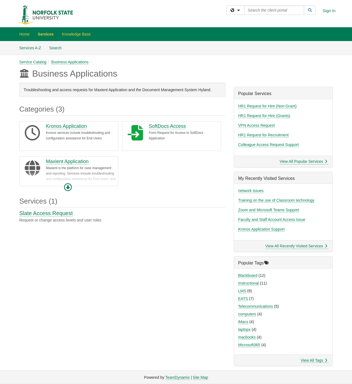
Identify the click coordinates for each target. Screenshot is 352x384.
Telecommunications (255, 306)
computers (247, 314)
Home (24, 34)
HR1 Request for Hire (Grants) (264, 115)
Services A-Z (30, 48)
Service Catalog (32, 62)
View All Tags (314, 360)
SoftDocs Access (167, 126)
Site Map (200, 377)
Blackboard (247, 275)
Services (46, 34)
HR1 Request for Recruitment (263, 135)
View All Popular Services (303, 161)
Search (57, 47)
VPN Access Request (256, 125)
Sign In (329, 10)
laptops (244, 329)
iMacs (243, 322)
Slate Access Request (46, 213)
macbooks (247, 337)
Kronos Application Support (261, 229)
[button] (68, 187)
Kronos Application (66, 126)
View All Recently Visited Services (296, 246)
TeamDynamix (177, 377)
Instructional (248, 283)
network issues (251, 190)
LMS (242, 291)
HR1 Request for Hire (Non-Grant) (267, 106)
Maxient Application (67, 161)
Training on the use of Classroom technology (276, 200)
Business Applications (70, 62)
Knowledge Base (76, 34)
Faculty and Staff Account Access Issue (271, 219)
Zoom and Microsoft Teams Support (268, 210)
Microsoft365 (249, 345)
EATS (243, 298)
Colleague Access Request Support (268, 144)
